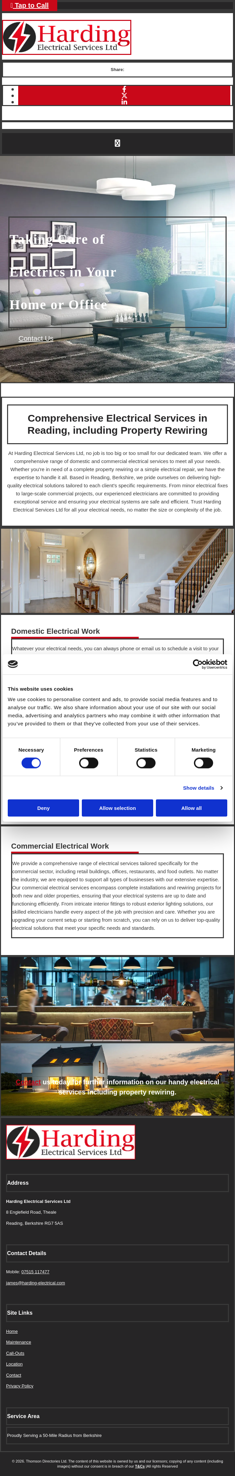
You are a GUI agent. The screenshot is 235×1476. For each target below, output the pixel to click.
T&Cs (140, 1466)
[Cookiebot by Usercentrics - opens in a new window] (197, 664)
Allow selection (117, 808)
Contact (28, 1082)
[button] (36, 338)
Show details (198, 787)
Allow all (191, 808)
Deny (43, 808)
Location (14, 1364)
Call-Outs (15, 1353)
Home (12, 1331)
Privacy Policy (19, 1385)
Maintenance (18, 1342)
